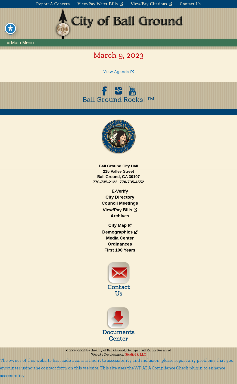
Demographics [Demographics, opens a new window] (120, 232)
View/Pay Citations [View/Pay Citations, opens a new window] (151, 4)
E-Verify (120, 191)
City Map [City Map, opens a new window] (119, 225)
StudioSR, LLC (135, 354)
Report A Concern (53, 4)
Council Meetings (120, 203)
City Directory (120, 197)
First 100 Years (119, 250)
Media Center (120, 238)
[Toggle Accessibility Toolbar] (10, 22)
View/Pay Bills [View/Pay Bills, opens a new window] (120, 209)
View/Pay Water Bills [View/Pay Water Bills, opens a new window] (100, 4)
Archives (120, 215)
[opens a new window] (105, 90)
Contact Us (190, 4)
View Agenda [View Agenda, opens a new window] (118, 71)
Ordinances (120, 244)
